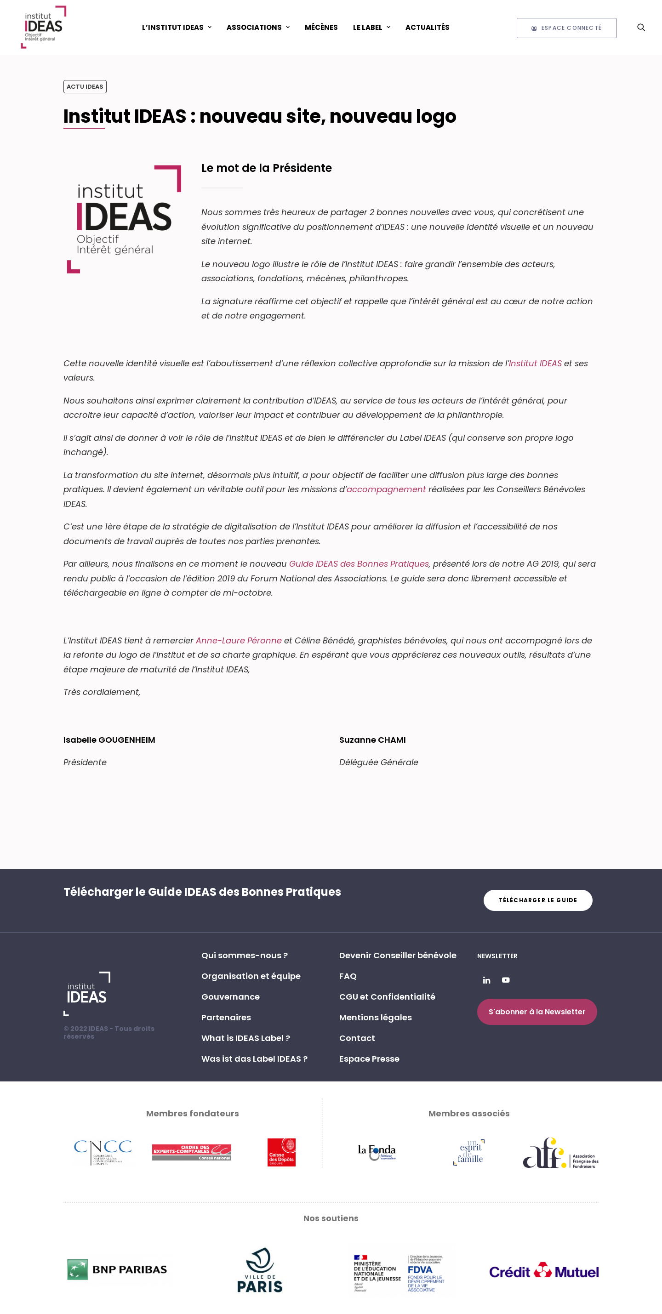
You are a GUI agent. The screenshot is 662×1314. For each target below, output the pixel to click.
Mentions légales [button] (375, 1017)
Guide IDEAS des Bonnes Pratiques (359, 563)
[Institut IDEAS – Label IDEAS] (43, 27)
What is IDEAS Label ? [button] (245, 1038)
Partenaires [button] (226, 1017)
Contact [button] (357, 1038)
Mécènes (321, 27)
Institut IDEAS (536, 363)
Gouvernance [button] (230, 996)
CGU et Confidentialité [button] (387, 996)
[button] (641, 27)
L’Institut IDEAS (176, 27)
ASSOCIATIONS (258, 27)
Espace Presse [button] (369, 1058)
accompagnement (386, 489)
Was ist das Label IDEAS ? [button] (254, 1058)
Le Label (371, 27)
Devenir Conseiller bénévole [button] (398, 955)
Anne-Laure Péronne (239, 640)
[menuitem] (177, 27)
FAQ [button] (348, 976)
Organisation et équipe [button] (251, 976)
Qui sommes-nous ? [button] (244, 955)
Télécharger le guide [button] (538, 900)
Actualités (427, 27)
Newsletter (497, 956)
